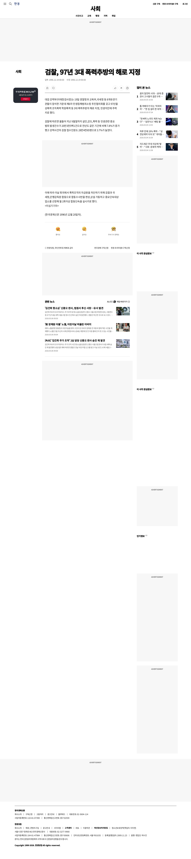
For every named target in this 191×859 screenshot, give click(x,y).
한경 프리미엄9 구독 (170, 3)
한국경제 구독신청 (101, 247)
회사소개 (18, 814)
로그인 (185, 3)
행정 (97, 15)
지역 (105, 15)
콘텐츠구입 (34, 827)
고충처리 (39, 814)
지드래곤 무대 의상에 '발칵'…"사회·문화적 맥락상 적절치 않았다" (151, 146)
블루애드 (61, 814)
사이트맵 (57, 827)
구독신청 (29, 814)
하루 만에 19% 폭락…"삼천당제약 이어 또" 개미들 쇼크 (151, 134)
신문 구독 (156, 3)
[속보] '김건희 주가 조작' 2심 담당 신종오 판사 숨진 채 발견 (75, 340)
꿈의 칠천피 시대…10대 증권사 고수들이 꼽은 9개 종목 (152, 96)
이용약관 (86, 827)
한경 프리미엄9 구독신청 (120, 247)
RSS (77, 827)
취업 (113, 15)
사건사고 (79, 15)
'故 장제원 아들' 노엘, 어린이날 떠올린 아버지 (68, 324)
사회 (95, 8)
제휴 (27, 827)
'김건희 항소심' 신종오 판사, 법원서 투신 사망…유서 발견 (74, 308)
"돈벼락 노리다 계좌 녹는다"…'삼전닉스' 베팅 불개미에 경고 (151, 121)
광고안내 (50, 814)
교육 (89, 15)
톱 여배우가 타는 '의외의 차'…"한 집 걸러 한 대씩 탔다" (152, 109)
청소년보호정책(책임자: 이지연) (124, 827)
